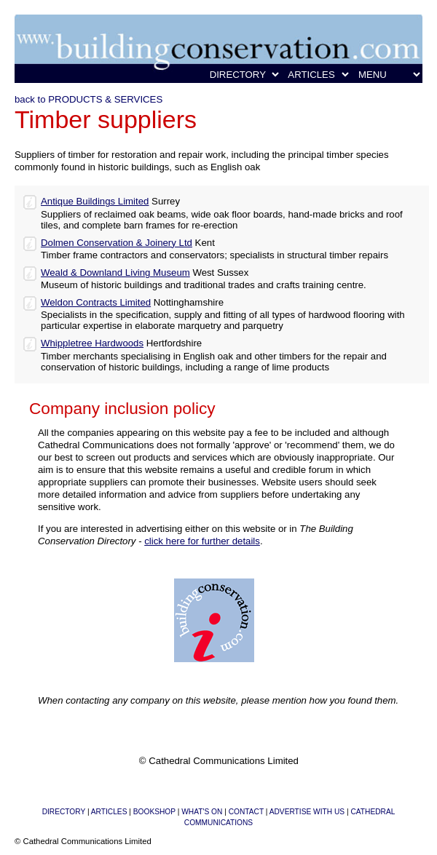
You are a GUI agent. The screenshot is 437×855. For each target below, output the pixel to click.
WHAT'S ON (201, 812)
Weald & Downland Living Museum (115, 272)
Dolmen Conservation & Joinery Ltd (116, 242)
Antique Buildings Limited (95, 201)
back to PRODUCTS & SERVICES (88, 99)
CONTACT (246, 812)
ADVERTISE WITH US (307, 812)
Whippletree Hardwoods (92, 343)
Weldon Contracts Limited (96, 302)
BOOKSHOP (154, 812)
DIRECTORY (63, 812)
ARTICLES (109, 812)
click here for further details (202, 541)
